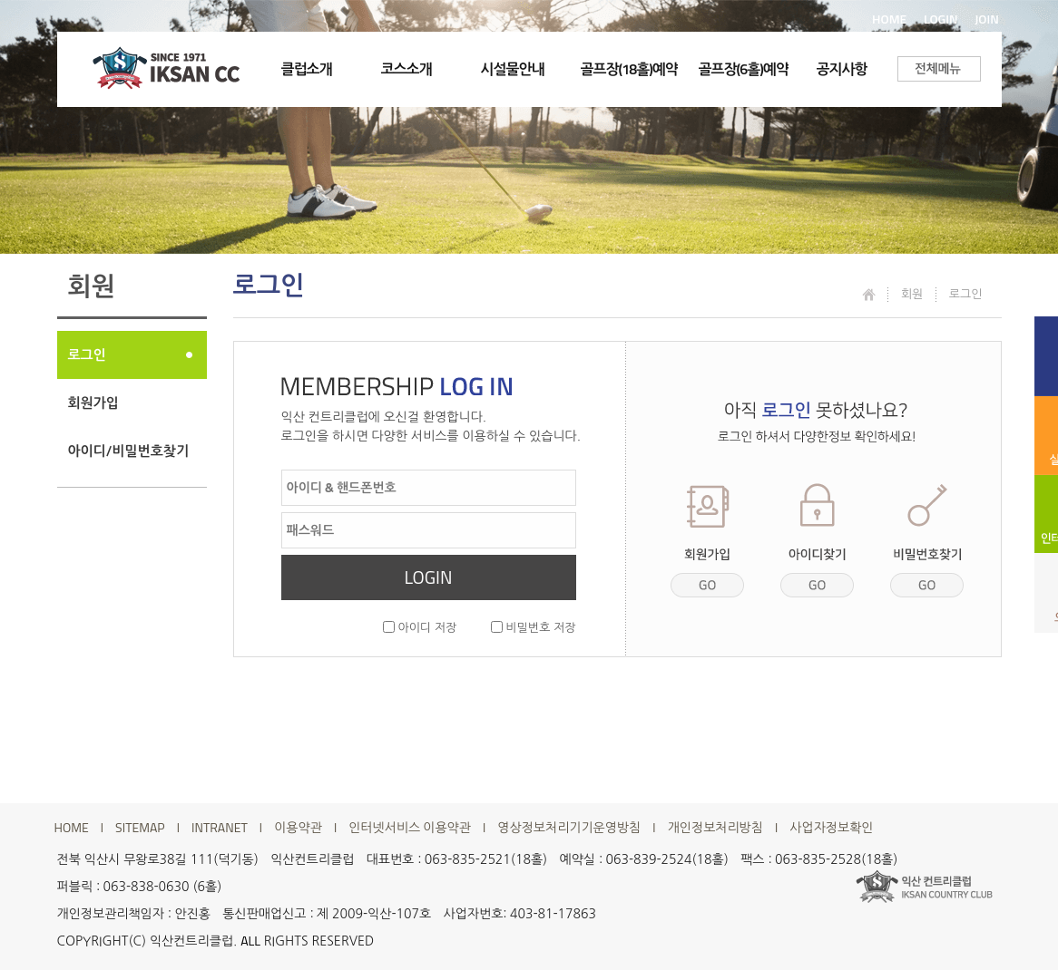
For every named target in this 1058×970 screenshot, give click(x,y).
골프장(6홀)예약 (744, 69)
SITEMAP (140, 827)
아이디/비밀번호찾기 (129, 451)
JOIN (987, 18)
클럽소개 (306, 69)
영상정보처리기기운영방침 (569, 827)
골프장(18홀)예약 (629, 69)
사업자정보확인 (831, 827)
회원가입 (93, 403)
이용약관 (298, 827)
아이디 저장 (419, 628)
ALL (250, 940)
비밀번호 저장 (533, 628)
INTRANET (219, 827)
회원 (912, 294)
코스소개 (406, 69)
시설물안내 (512, 69)
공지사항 (842, 69)
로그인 (87, 354)
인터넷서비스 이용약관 (409, 827)
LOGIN (941, 18)
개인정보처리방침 (715, 827)
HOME (889, 18)
